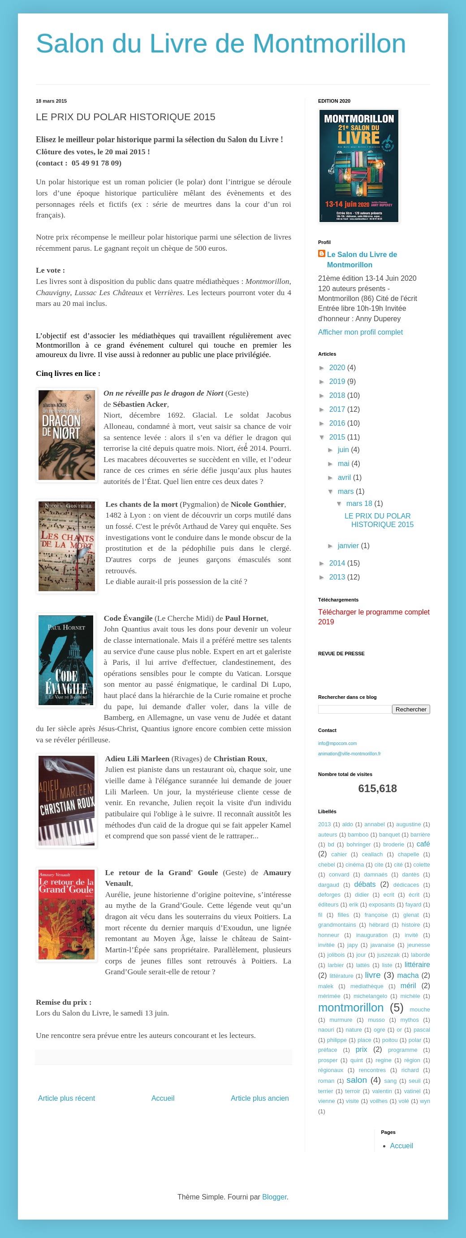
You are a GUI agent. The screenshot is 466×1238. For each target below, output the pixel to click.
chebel (326, 864)
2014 (338, 563)
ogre (379, 1029)
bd (331, 844)
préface (327, 1049)
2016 (338, 423)
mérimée (329, 996)
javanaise (383, 945)
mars (347, 491)
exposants (382, 904)
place (364, 1040)
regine (383, 1060)
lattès (363, 965)
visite (352, 1101)
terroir (352, 1091)
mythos (410, 1019)
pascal (422, 1029)
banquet (389, 834)
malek (325, 986)
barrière (420, 834)
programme (402, 1049)
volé (404, 1101)
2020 (338, 367)
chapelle (408, 854)
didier (362, 894)
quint (356, 1060)
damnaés (376, 874)
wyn (425, 1101)
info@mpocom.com (337, 743)
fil (320, 914)
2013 (338, 577)
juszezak (388, 954)
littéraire (417, 964)
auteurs (327, 834)
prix (361, 1049)
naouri (326, 1029)
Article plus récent (66, 1098)
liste (387, 965)
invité (411, 935)
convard (339, 874)
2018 (338, 395)
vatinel (412, 1091)
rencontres (372, 1070)
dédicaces (406, 884)
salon (356, 1080)
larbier (336, 965)
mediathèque (367, 986)
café (423, 844)
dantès (410, 874)
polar (415, 1040)
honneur (328, 935)
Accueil (163, 1098)
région (412, 1060)
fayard (414, 904)
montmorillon (351, 1007)
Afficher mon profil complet (360, 332)
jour (361, 954)
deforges (329, 894)
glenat (411, 914)
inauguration (372, 935)
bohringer (358, 844)
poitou (390, 1040)
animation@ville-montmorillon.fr (349, 753)
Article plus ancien (260, 1098)
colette (421, 864)
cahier (339, 854)
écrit (414, 894)
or (399, 1029)
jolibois (336, 954)
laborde (420, 954)
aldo (347, 824)
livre (372, 975)
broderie (393, 844)
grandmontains (337, 924)
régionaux (330, 1070)
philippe (337, 1040)
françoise (376, 914)
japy (352, 945)
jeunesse (418, 945)
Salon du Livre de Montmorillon (221, 43)
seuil (414, 1080)
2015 (338, 437)
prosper (327, 1060)
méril (408, 986)
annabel (374, 824)
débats (365, 884)
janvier (349, 545)
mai (344, 463)
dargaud (328, 884)
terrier (325, 1091)
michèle (410, 996)
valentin (382, 1091)
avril (345, 477)
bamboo (358, 834)
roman (326, 1080)
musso (376, 1019)
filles (344, 914)
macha (408, 975)
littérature (341, 975)
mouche (420, 1009)
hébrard (379, 924)
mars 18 (360, 503)
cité (398, 864)
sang (390, 1080)
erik (353, 904)
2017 (338, 409)
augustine (408, 824)
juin (344, 449)
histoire (410, 924)
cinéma (354, 864)
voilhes (379, 1101)
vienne (326, 1101)
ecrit (389, 894)
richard (410, 1070)
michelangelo (370, 996)
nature (354, 1029)
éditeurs (328, 904)
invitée (326, 945)
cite (379, 864)
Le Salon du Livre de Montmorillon (362, 259)
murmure (340, 1019)
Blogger (274, 1197)
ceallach (372, 854)
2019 (338, 381)
